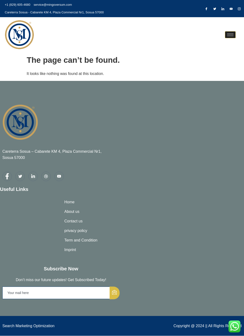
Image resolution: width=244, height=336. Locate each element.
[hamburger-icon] (230, 34)
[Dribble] (231, 8)
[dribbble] (46, 176)
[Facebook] (206, 8)
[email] (56, 293)
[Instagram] (239, 8)
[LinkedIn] (222, 8)
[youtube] (59, 176)
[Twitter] (214, 8)
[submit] (115, 293)
